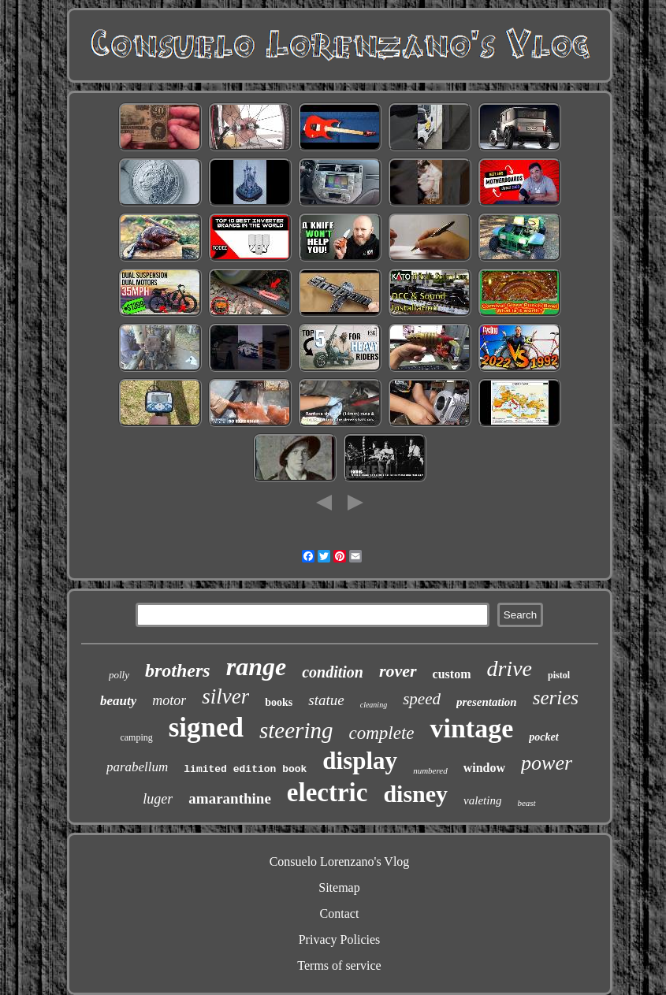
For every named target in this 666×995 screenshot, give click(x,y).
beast (526, 803)
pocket (543, 737)
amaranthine (229, 798)
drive (509, 668)
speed (422, 698)
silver (225, 696)
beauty (118, 700)
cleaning (373, 704)
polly (119, 675)
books (278, 702)
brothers (177, 670)
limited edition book (245, 769)
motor (169, 700)
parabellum (137, 766)
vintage (471, 728)
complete (381, 733)
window (484, 767)
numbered (430, 770)
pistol (559, 675)
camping (136, 737)
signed (206, 727)
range (256, 666)
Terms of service (339, 965)
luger (158, 799)
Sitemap (338, 887)
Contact (339, 913)
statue (326, 700)
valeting (482, 800)
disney (415, 794)
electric (327, 792)
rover (398, 671)
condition (332, 672)
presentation (486, 702)
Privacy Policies (340, 939)
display (359, 760)
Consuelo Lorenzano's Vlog (340, 861)
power (546, 763)
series (556, 697)
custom (452, 674)
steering (296, 730)
